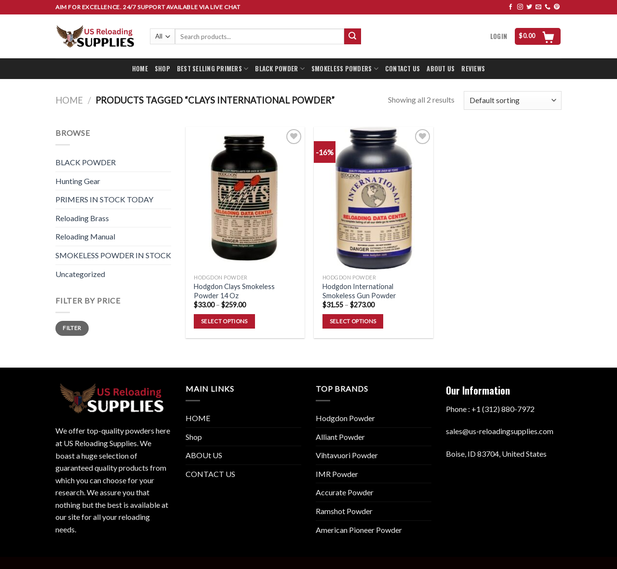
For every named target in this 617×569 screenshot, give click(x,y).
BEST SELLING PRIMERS (213, 69)
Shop (194, 436)
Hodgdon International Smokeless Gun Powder (359, 291)
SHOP (162, 68)
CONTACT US (402, 68)
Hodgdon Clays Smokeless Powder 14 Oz (234, 291)
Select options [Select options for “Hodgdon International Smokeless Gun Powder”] (353, 321)
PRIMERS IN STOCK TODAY (104, 199)
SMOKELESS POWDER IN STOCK (113, 255)
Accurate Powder (345, 492)
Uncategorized (80, 273)
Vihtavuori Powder (347, 455)
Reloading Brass (82, 218)
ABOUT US (441, 68)
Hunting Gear (77, 180)
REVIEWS (473, 68)
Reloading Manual (85, 236)
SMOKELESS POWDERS (344, 69)
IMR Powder (337, 473)
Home (69, 100)
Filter (72, 327)
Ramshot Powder (344, 511)
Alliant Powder (340, 436)
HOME (140, 68)
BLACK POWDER (280, 69)
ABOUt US (204, 455)
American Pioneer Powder (359, 529)
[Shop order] (513, 100)
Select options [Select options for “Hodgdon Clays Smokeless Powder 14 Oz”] (224, 321)
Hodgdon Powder (345, 418)
